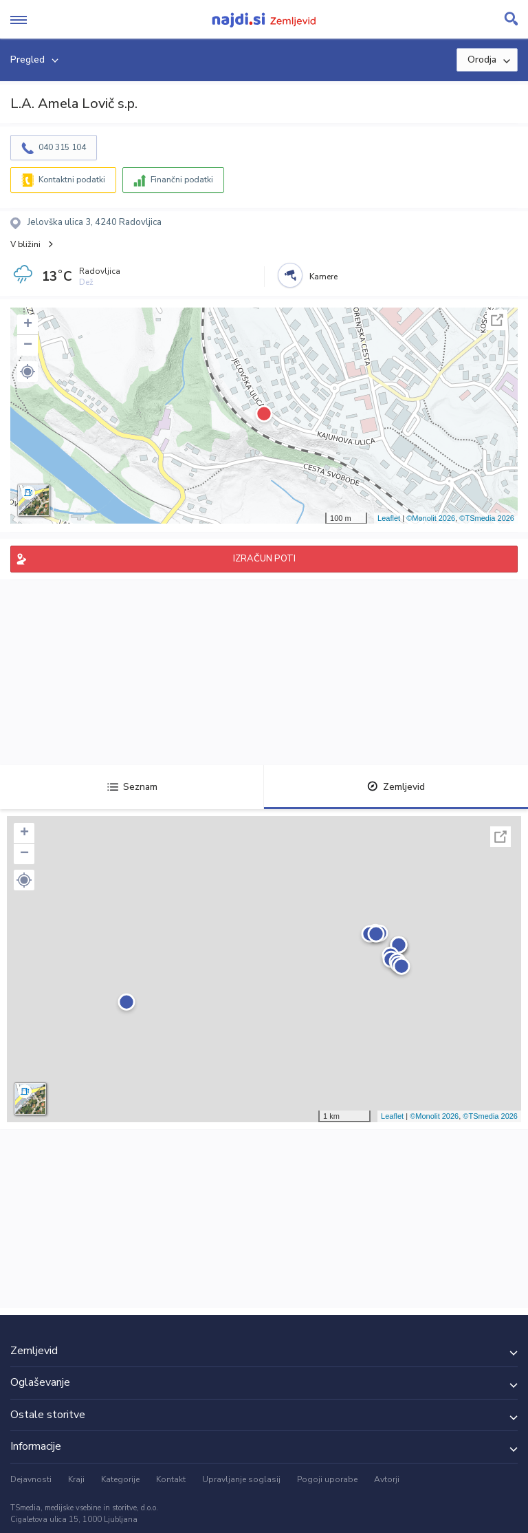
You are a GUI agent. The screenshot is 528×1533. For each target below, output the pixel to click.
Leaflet (388, 518)
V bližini (25, 244)
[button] (27, 371)
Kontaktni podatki (71, 179)
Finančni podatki (182, 179)
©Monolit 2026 (430, 518)
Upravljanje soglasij (241, 1479)
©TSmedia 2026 (486, 518)
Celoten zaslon (497, 320)
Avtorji (386, 1479)
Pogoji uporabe (327, 1479)
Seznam (132, 786)
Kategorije (120, 1479)
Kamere (323, 276)
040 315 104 (62, 147)
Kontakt (171, 1479)
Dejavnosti (31, 1479)
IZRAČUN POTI (264, 559)
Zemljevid (396, 786)
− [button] (27, 345)
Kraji (76, 1479)
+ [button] (27, 324)
